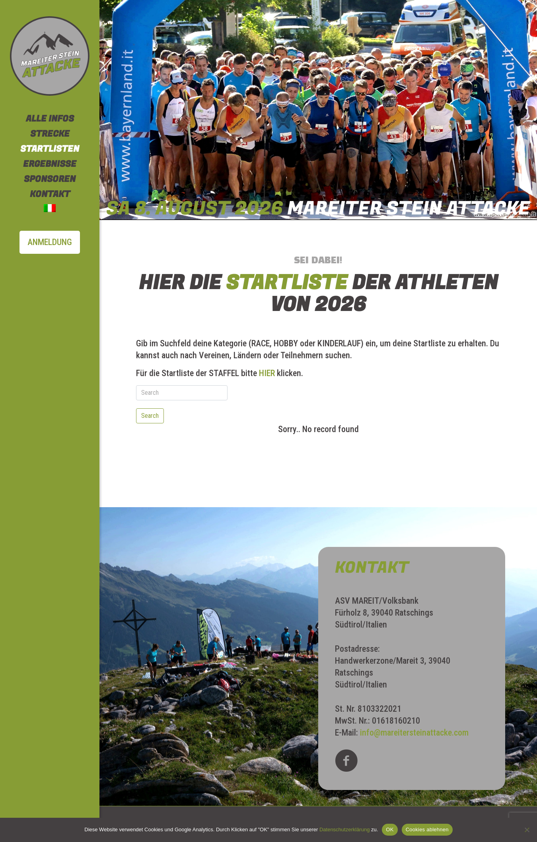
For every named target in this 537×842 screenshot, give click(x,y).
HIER (267, 373)
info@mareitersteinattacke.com (414, 733)
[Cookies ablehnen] (527, 830)
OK (389, 829)
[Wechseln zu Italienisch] (49, 209)
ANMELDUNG (49, 242)
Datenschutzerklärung (344, 829)
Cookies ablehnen (427, 829)
